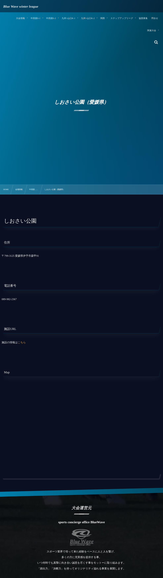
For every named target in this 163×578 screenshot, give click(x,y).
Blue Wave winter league (20, 6)
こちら (22, 342)
